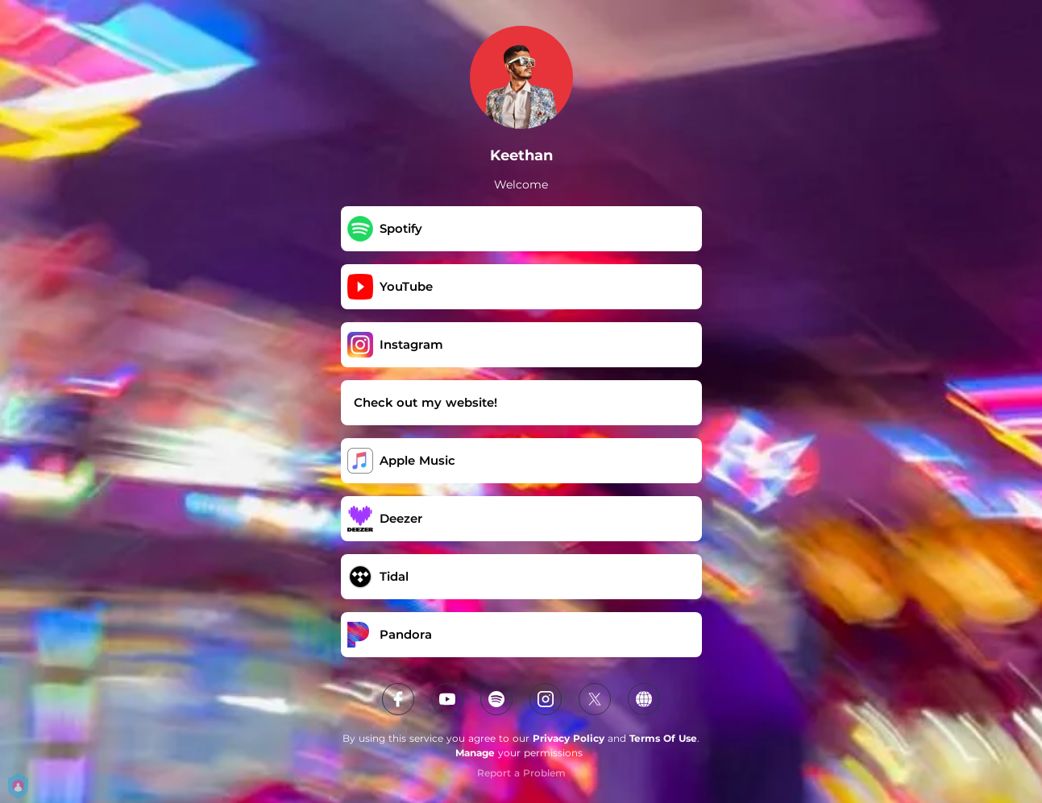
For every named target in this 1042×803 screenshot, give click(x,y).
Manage (475, 753)
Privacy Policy (568, 738)
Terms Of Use (663, 738)
